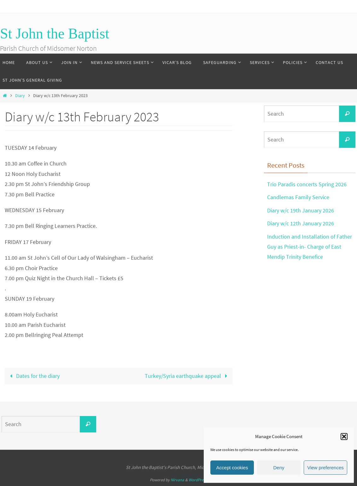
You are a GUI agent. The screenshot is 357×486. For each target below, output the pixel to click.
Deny (278, 467)
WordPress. (198, 480)
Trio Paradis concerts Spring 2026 (307, 184)
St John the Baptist (54, 34)
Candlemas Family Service (298, 197)
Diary (20, 95)
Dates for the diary (33, 375)
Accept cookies (232, 467)
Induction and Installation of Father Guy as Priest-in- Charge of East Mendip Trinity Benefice (309, 247)
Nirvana (177, 480)
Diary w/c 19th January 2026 (300, 210)
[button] (344, 436)
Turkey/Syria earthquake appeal (187, 375)
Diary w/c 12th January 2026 (300, 223)
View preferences (325, 467)
